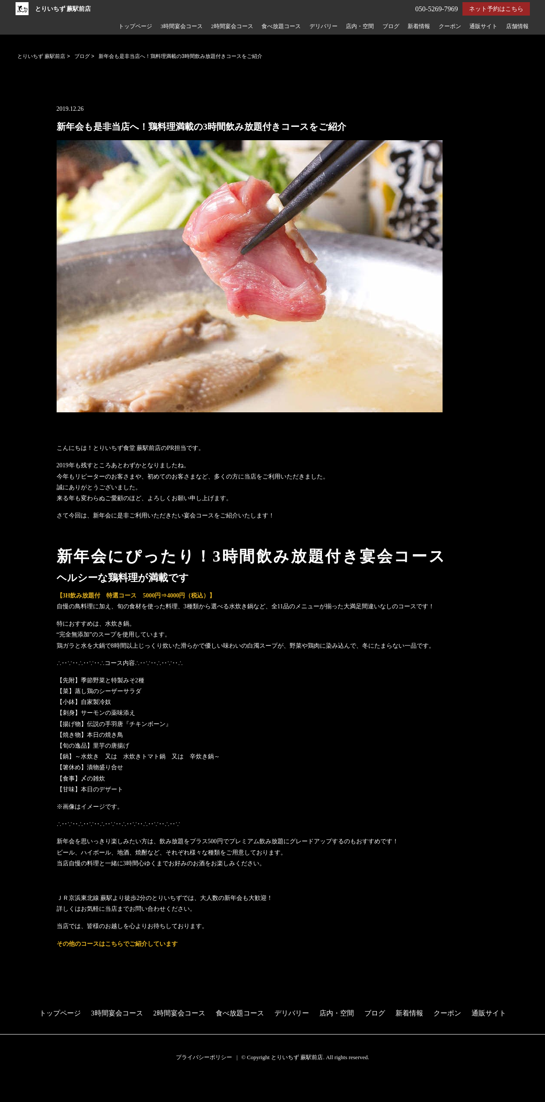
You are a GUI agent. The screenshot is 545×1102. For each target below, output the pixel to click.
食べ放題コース (281, 26)
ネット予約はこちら (496, 9)
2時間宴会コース (232, 26)
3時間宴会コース (181, 26)
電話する (14, 1096)
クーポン (450, 26)
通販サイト (483, 26)
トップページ (135, 26)
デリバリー (323, 26)
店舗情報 (517, 26)
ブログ (390, 26)
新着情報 (419, 26)
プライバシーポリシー (204, 1057)
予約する (15, 1085)
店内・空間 (360, 26)
